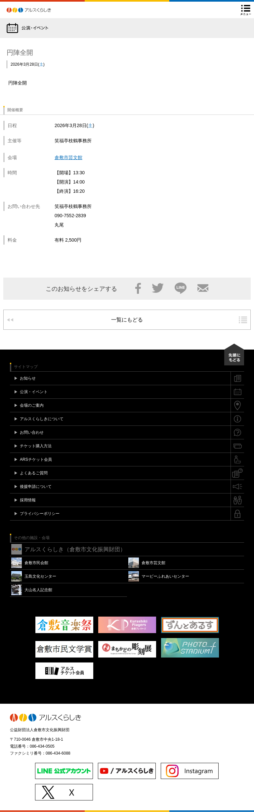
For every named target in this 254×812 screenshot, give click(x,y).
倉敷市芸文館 (68, 157)
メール (202, 288)
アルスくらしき (40, 10)
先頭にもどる (234, 354)
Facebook (138, 288)
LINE (181, 288)
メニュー (245, 10)
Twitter (158, 288)
